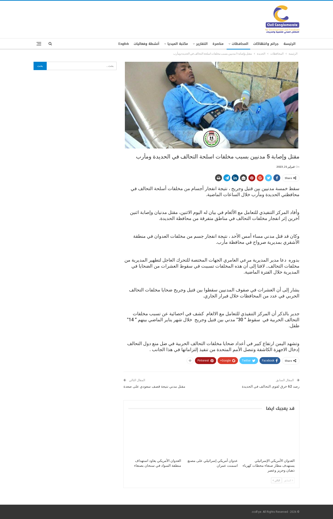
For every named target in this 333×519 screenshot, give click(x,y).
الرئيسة (290, 44)
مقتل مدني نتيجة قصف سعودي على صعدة (154, 386)
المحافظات (240, 44)
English (123, 44)
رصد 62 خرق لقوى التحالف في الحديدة (270, 386)
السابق (288, 480)
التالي (276, 480)
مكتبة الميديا (177, 44)
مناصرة (218, 44)
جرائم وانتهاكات (266, 44)
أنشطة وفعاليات (146, 44)
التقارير (202, 44)
